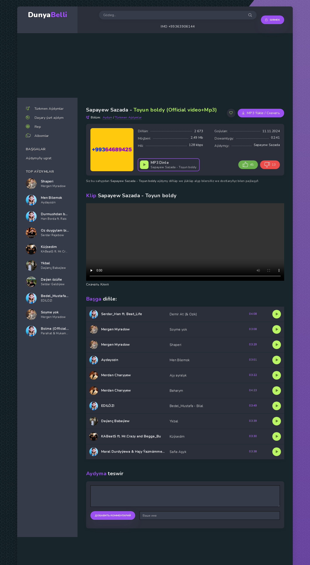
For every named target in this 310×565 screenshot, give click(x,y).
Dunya (47, 15)
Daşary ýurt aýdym (49, 117)
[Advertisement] (155, 65)
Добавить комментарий (113, 515)
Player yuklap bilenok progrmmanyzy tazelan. (185, 242)
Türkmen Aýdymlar (49, 108)
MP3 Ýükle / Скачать (261, 113)
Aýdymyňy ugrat (38, 158)
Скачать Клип (97, 284)
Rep (37, 126)
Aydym (107, 117)
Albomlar (41, 135)
